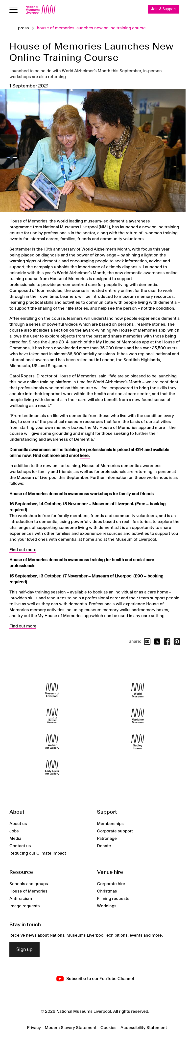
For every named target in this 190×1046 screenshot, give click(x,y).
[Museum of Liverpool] (52, 690)
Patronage (107, 838)
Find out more (22, 550)
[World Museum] (138, 690)
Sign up (24, 949)
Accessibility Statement (143, 1028)
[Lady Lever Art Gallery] (52, 767)
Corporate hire (111, 884)
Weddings (107, 906)
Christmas (107, 891)
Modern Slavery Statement (70, 1028)
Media (15, 838)
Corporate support (115, 831)
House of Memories (28, 891)
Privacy (34, 1028)
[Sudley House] (138, 742)
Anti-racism (20, 898)
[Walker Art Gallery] (52, 742)
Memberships (110, 824)
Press (23, 28)
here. (85, 456)
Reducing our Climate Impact (37, 853)
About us (18, 824)
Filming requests (113, 898)
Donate (104, 846)
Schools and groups (28, 884)
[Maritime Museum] (138, 716)
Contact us (20, 846)
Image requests (24, 906)
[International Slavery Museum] (52, 716)
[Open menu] (13, 10)
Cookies (108, 1028)
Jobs (14, 831)
